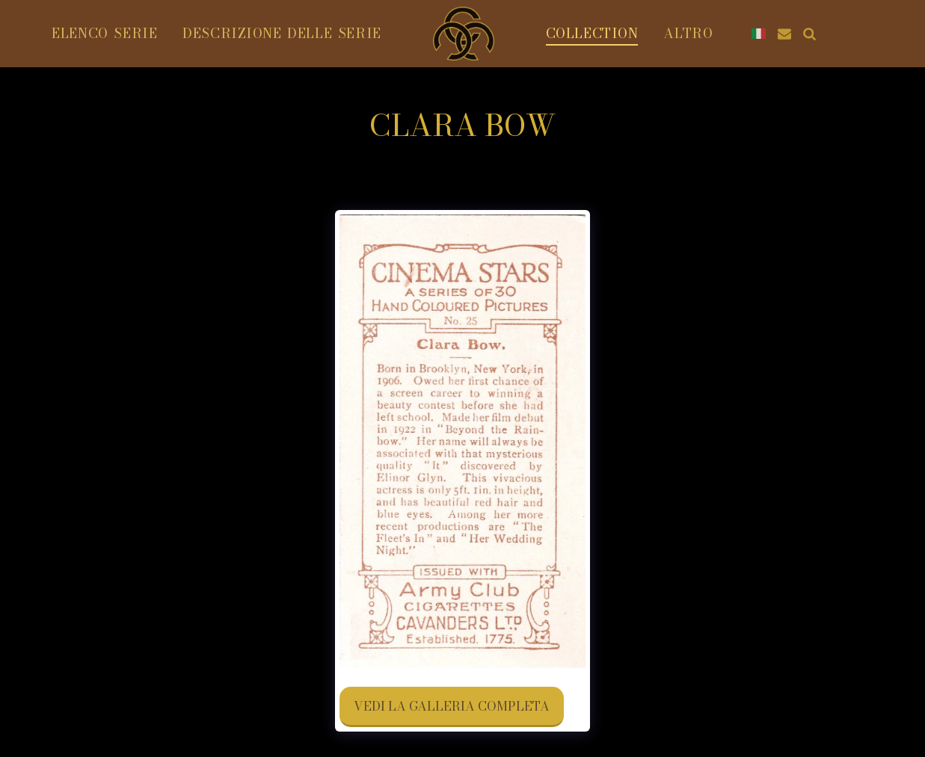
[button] (784, 33)
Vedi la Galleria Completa (452, 706)
